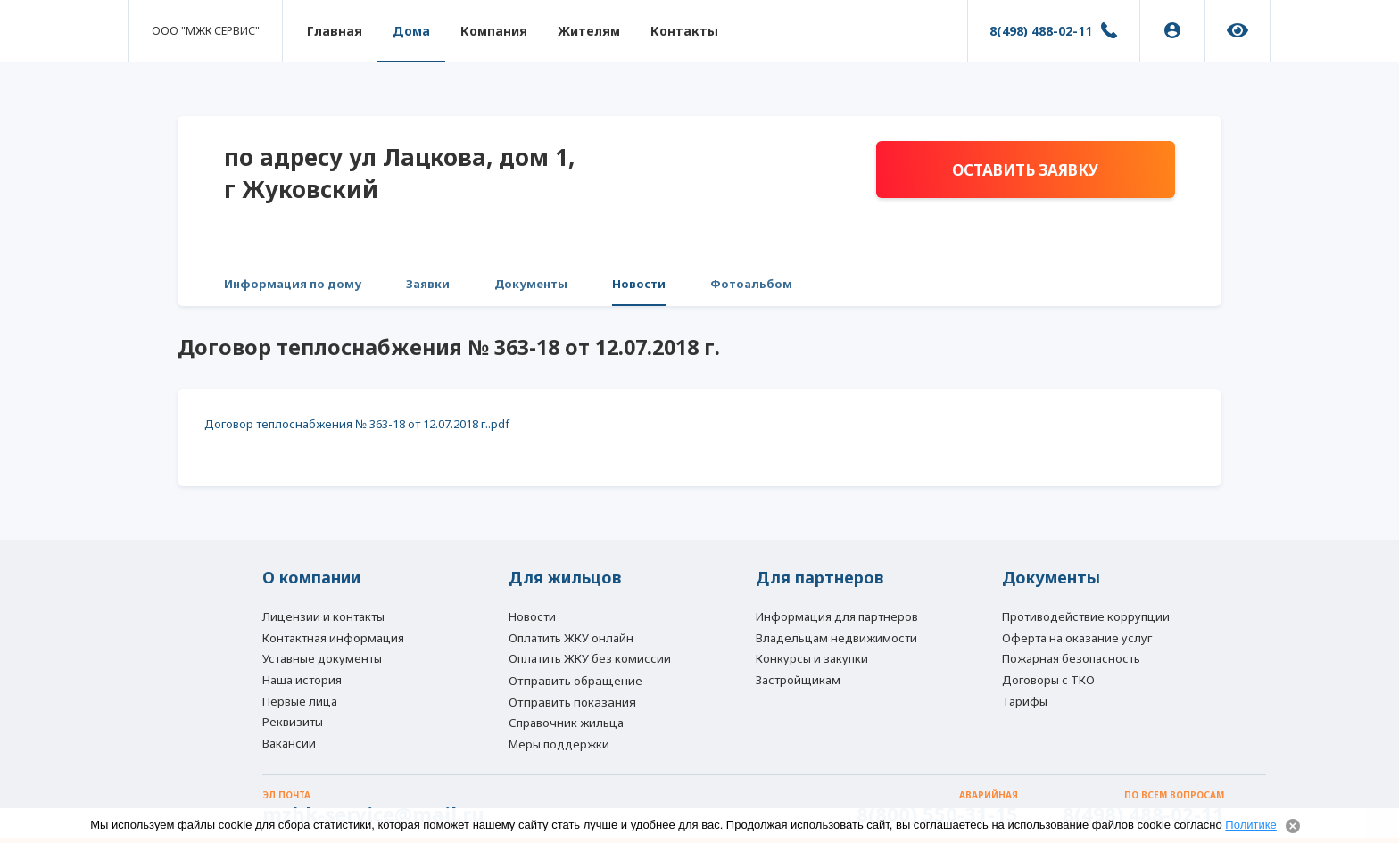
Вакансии (289, 743)
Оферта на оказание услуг (1077, 638)
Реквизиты (292, 722)
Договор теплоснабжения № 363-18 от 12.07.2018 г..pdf (356, 424)
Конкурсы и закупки (812, 658)
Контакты (684, 30)
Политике (1250, 824)
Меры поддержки (559, 744)
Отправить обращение (575, 681)
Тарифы (1024, 701)
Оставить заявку (1025, 170)
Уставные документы (322, 658)
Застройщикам (798, 680)
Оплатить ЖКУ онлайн (571, 638)
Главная (334, 30)
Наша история (302, 680)
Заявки (428, 284)
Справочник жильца (566, 723)
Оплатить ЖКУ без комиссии (590, 658)
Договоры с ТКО (1048, 680)
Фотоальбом (751, 284)
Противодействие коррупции (1086, 616)
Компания (493, 30)
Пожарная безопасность (1071, 658)
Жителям (589, 30)
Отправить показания (572, 702)
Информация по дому (292, 284)
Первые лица (299, 701)
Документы (530, 284)
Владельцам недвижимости (836, 638)
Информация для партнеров (837, 616)
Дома (411, 30)
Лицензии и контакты (323, 616)
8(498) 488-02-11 (1040, 30)
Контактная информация (333, 638)
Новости (639, 284)
